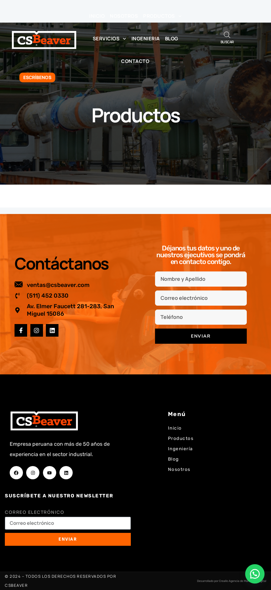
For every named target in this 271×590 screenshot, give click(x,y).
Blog (171, 38)
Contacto (135, 61)
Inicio (97, 16)
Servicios (109, 39)
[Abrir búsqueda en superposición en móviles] (227, 35)
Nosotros (124, 16)
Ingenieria (145, 38)
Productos (162, 16)
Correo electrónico (34, 512)
